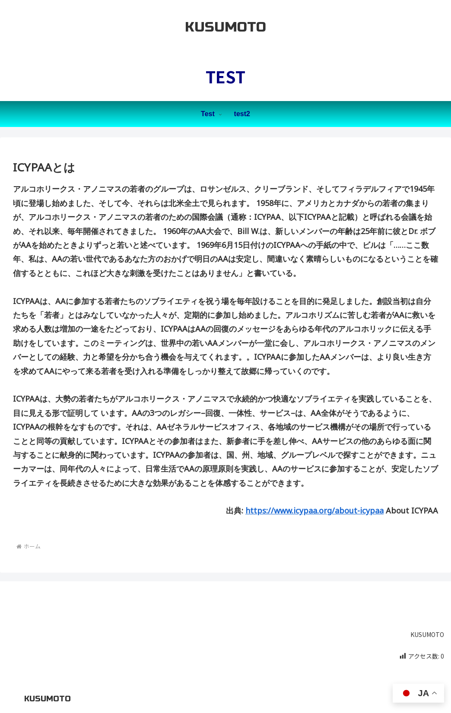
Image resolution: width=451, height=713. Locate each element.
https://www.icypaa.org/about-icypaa (314, 510)
